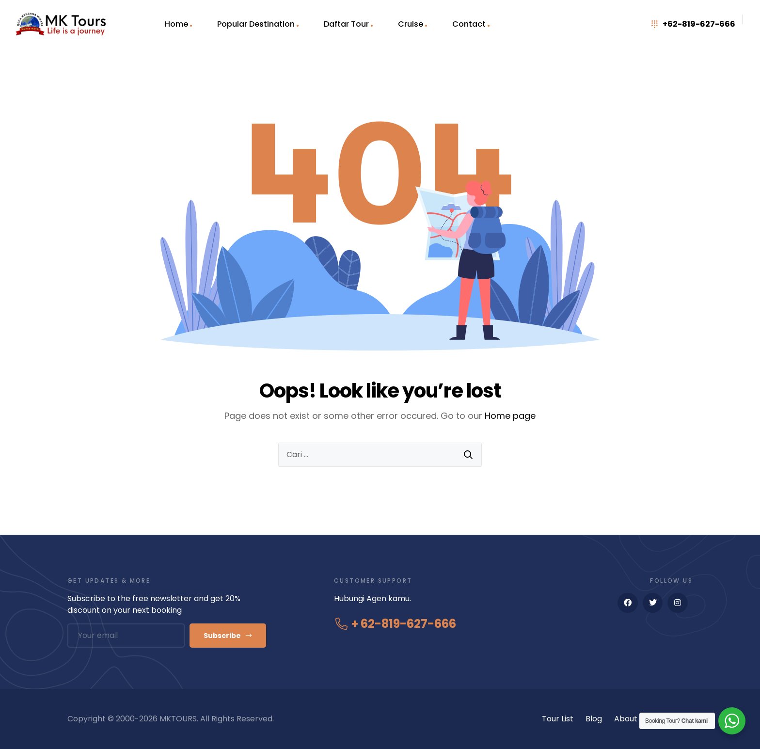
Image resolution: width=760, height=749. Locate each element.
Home (176, 24)
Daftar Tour (346, 24)
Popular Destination (256, 24)
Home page (510, 416)
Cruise (410, 24)
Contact (469, 24)
